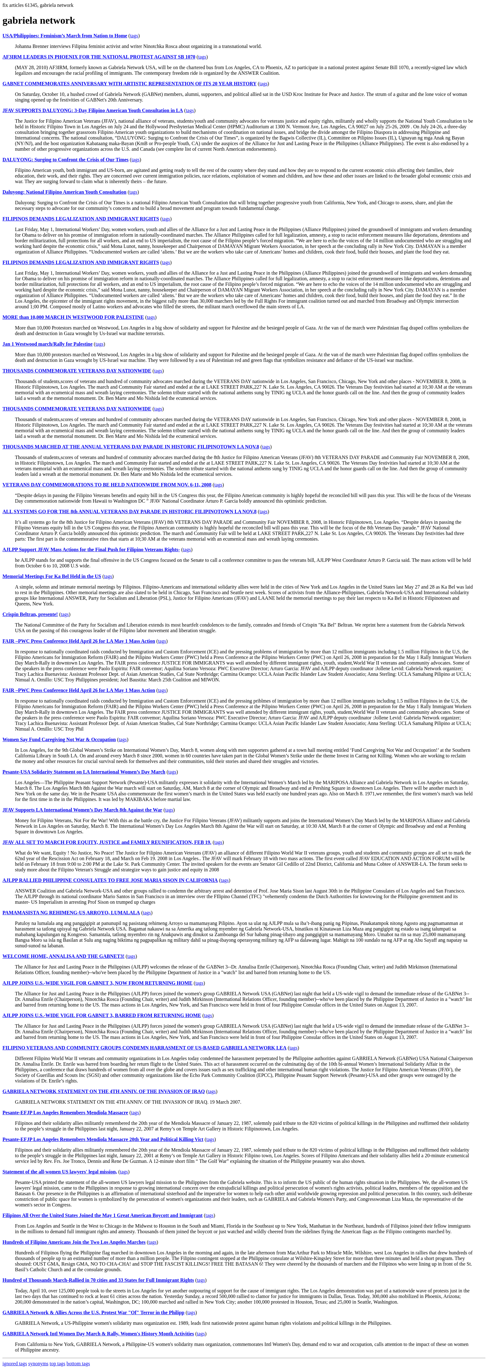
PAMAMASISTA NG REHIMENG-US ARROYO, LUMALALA (71, 912)
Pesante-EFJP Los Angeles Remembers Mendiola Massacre (65, 1112)
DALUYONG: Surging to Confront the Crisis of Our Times (65, 159)
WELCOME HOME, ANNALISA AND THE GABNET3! (63, 956)
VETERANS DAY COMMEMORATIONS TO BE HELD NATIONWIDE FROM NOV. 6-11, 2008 (106, 484)
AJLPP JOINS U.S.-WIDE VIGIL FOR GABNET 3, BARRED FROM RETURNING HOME (101, 1015)
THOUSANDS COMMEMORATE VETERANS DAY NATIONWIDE (76, 370)
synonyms (38, 1363)
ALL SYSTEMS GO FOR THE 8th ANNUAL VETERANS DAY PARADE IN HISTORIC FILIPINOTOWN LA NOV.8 (129, 511)
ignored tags (14, 1363)
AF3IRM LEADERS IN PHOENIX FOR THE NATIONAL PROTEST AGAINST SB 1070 (98, 56)
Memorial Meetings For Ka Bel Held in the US (51, 576)
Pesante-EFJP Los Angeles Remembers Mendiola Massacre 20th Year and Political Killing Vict (102, 1139)
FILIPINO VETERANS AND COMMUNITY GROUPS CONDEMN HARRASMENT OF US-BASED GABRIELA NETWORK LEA (144, 1047)
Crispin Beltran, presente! (30, 614)
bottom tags (78, 1363)
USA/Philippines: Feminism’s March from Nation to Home (64, 35)
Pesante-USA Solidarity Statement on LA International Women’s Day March (83, 772)
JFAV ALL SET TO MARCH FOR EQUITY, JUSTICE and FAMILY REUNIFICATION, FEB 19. (106, 842)
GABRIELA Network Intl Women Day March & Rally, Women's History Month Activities (98, 1333)
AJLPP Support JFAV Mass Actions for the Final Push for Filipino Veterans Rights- (91, 549)
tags (134, 35)
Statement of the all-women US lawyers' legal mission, (59, 1171)
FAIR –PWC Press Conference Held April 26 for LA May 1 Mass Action (78, 641)
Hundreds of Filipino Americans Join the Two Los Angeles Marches (74, 1242)
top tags (57, 1363)
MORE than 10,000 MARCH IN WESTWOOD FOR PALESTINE (73, 317)
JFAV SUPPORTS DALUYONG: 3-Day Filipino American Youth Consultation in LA (92, 110)
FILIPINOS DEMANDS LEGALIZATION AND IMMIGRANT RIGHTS (80, 218)
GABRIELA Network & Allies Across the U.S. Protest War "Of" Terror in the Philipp (93, 1312)
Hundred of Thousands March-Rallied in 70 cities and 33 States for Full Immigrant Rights (98, 1280)
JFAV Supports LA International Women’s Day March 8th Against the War (82, 809)
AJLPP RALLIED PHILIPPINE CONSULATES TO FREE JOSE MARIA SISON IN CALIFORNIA (110, 880)
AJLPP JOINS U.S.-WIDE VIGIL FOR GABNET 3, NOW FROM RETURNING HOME (97, 983)
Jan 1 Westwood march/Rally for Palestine (47, 344)
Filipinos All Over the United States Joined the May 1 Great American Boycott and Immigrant (102, 1215)
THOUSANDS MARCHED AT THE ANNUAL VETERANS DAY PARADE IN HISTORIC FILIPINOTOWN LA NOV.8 (130, 446)
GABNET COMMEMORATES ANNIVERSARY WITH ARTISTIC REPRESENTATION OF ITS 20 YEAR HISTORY (129, 83)
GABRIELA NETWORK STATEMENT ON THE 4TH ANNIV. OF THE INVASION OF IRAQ (103, 1091)
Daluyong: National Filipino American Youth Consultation (64, 192)
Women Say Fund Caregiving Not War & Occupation (59, 739)
